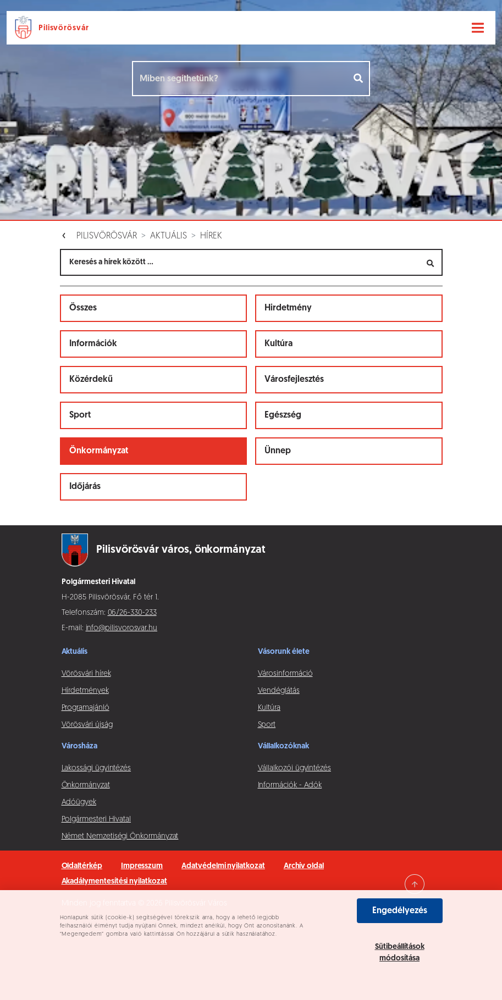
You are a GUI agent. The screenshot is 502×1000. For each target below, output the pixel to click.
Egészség (282, 415)
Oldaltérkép (82, 866)
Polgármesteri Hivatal (96, 819)
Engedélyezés (399, 911)
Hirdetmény (288, 308)
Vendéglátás (279, 691)
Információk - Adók (290, 785)
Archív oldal (304, 866)
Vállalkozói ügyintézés (294, 768)
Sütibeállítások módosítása (399, 953)
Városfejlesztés (294, 379)
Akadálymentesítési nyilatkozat (114, 881)
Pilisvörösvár (106, 236)
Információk (93, 344)
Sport (80, 415)
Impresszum (142, 866)
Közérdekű (91, 379)
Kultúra (278, 344)
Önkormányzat (98, 451)
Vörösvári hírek (86, 674)
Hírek (211, 236)
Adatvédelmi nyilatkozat (223, 866)
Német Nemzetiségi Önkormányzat (120, 836)
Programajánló (85, 708)
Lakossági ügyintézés (96, 768)
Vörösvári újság (87, 725)
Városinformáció (285, 674)
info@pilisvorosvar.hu (122, 628)
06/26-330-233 (132, 613)
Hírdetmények (85, 691)
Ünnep (277, 451)
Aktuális (168, 236)
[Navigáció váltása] (478, 28)
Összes (83, 308)
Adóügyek (79, 802)
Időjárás (85, 486)
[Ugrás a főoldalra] (54, 27)
